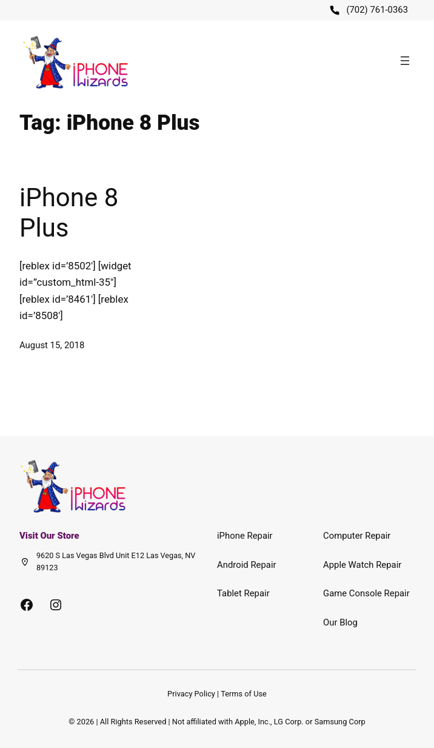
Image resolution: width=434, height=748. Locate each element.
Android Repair (246, 564)
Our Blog (340, 622)
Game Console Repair (366, 593)
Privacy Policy (191, 693)
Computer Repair (356, 535)
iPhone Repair (245, 535)
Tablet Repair (243, 593)
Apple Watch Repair (362, 564)
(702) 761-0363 (377, 9)
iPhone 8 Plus (68, 213)
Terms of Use (244, 693)
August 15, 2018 (51, 345)
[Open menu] (405, 60)
